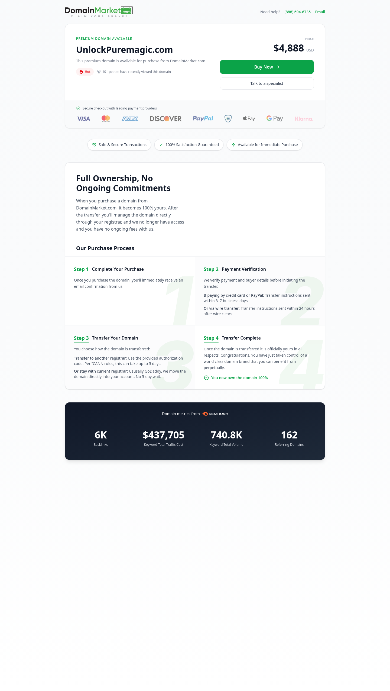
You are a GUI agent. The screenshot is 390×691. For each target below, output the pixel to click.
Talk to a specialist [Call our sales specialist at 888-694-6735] (267, 83)
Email (320, 11)
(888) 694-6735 (297, 11)
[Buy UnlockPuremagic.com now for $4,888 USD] (267, 67)
